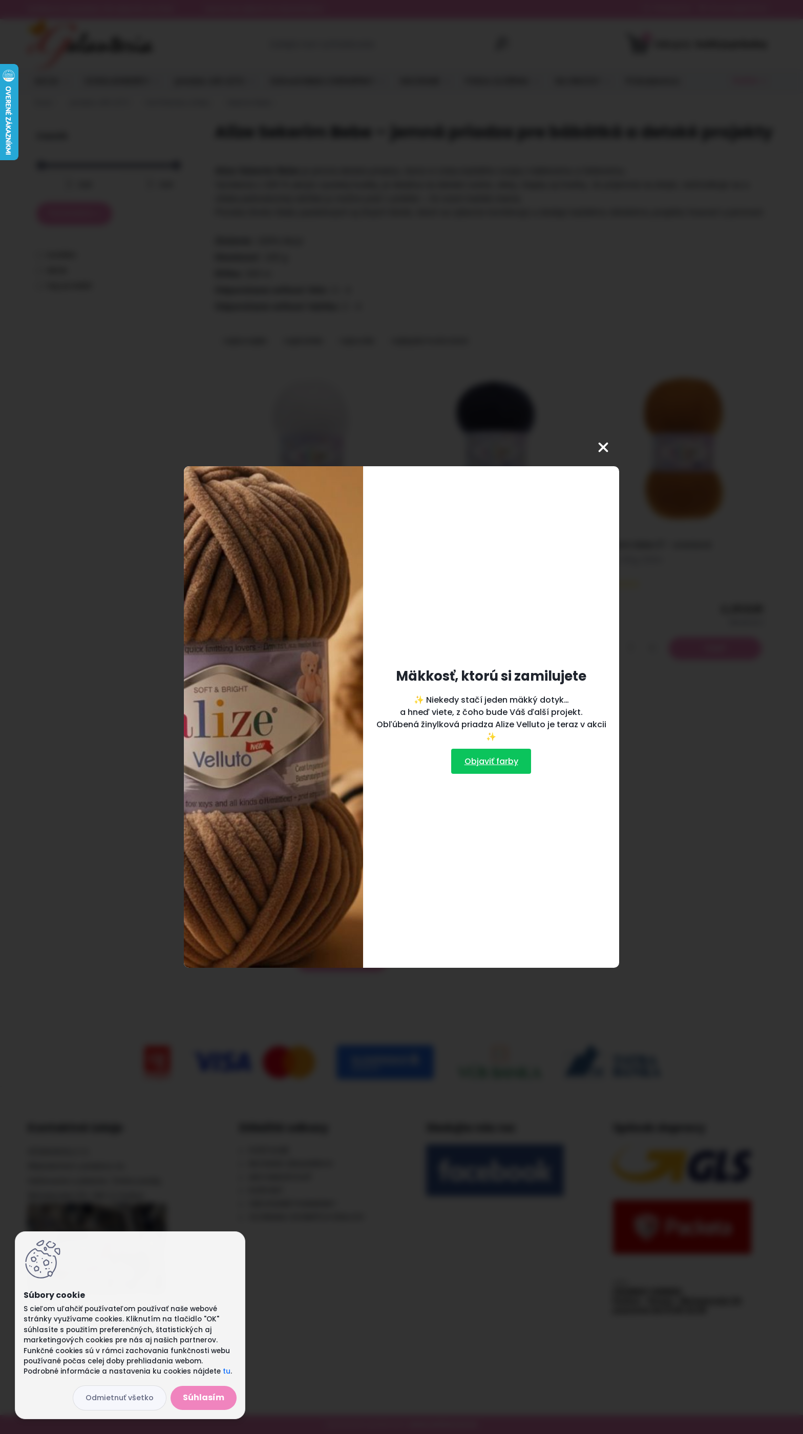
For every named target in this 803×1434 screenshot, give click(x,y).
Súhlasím (203, 1397)
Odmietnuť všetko (120, 1398)
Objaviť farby (491, 761)
